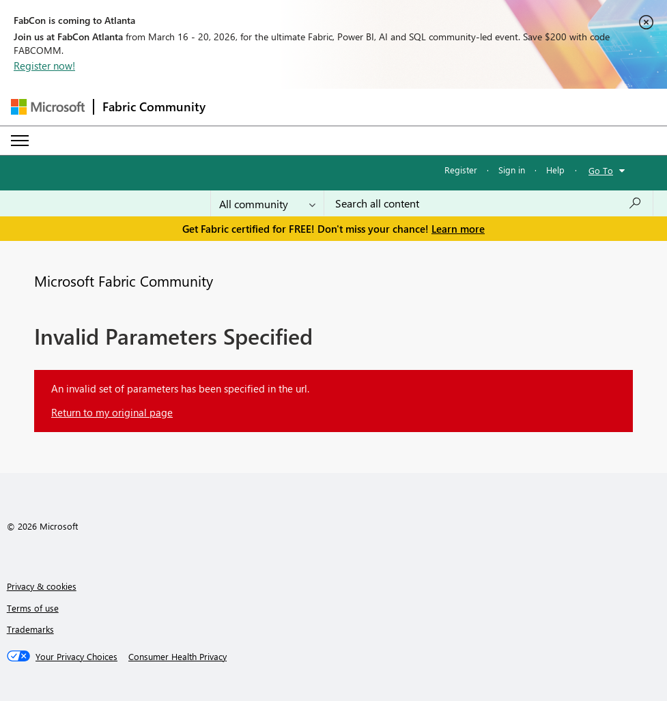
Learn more (458, 228)
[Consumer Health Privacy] (177, 656)
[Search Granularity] (267, 203)
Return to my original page (112, 412)
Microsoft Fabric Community (123, 280)
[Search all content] (488, 203)
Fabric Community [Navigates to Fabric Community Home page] (153, 106)
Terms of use (33, 608)
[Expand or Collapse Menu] (20, 140)
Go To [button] (600, 170)
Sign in (511, 169)
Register (460, 169)
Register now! (44, 65)
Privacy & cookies (41, 586)
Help (555, 169)
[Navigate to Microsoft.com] (48, 107)
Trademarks (30, 629)
